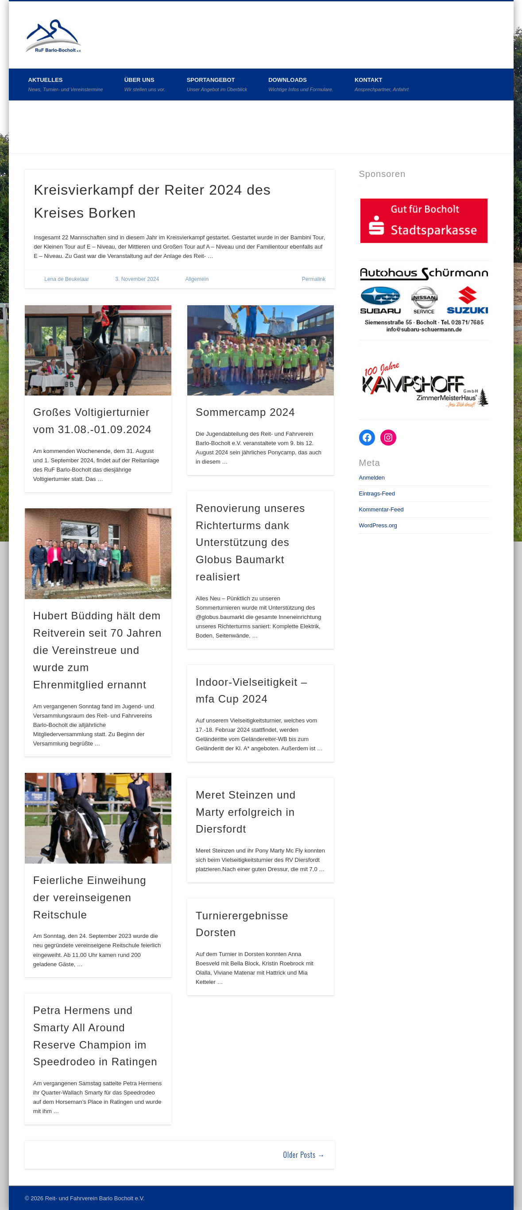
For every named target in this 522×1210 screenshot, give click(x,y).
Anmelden (372, 477)
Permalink (313, 279)
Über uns (145, 84)
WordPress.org (378, 525)
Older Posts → (304, 1154)
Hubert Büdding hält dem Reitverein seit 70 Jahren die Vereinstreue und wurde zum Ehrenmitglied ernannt (97, 650)
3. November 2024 (137, 279)
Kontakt (382, 84)
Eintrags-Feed (377, 493)
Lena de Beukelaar (66, 279)
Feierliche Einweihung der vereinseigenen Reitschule (90, 897)
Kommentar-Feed (381, 509)
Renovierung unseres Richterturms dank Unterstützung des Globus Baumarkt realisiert (250, 542)
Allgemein (197, 279)
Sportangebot (217, 84)
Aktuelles (65, 84)
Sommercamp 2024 (245, 412)
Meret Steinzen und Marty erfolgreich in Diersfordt (246, 812)
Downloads (300, 84)
